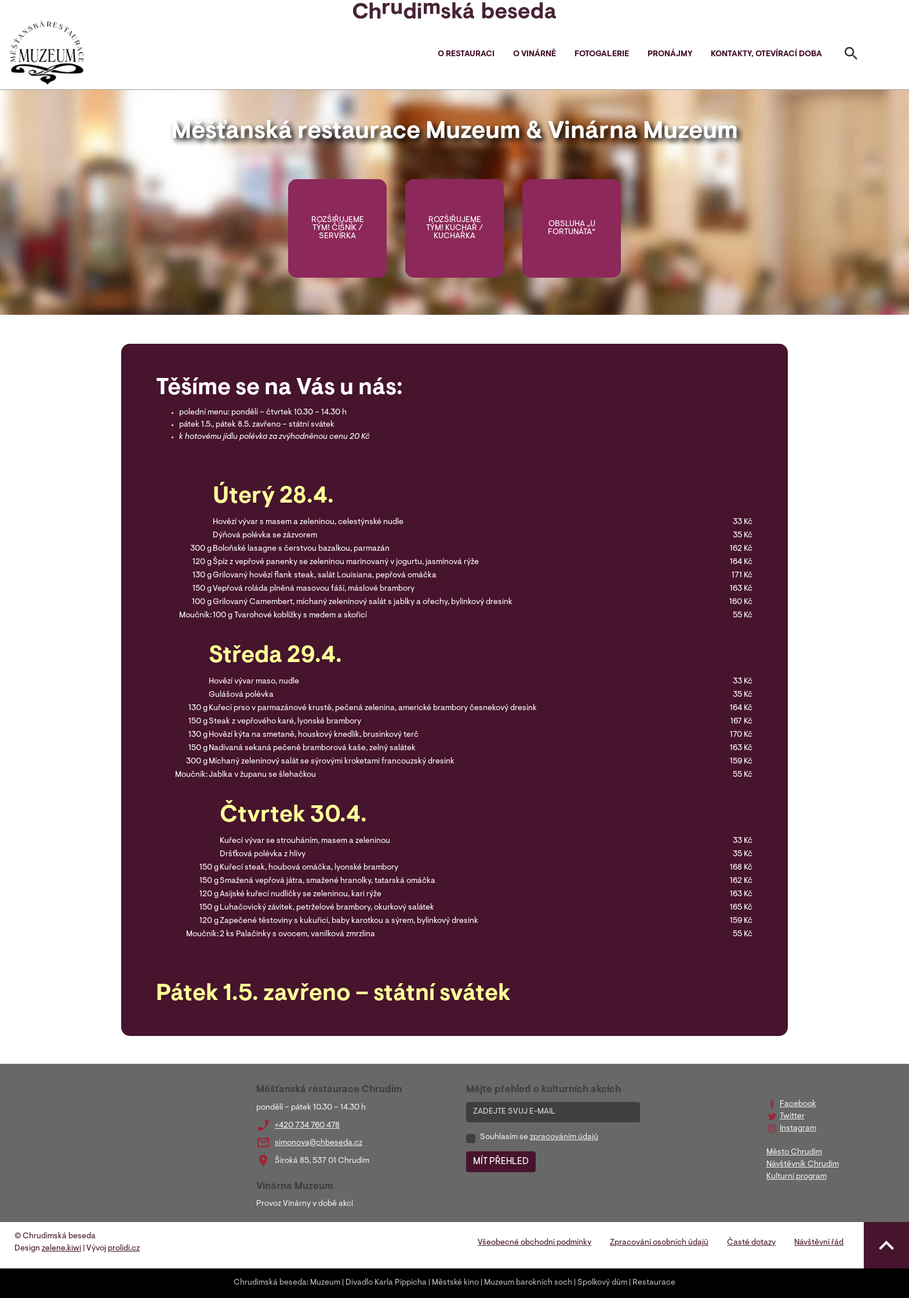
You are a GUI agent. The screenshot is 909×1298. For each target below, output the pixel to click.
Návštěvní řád (818, 1243)
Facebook (798, 1104)
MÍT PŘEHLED (501, 1161)
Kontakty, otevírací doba (766, 54)
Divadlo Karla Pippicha (386, 1283)
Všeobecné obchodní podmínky (534, 1243)
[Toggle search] (851, 55)
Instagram (798, 1129)
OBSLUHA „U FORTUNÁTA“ (571, 228)
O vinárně (534, 54)
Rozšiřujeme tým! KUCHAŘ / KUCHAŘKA (454, 228)
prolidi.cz (124, 1249)
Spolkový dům (602, 1283)
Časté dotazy (751, 1243)
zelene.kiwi (61, 1249)
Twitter (792, 1116)
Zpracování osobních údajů (659, 1243)
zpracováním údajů (564, 1137)
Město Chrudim (794, 1152)
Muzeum (325, 1283)
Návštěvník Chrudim (802, 1165)
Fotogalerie (602, 54)
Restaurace (653, 1283)
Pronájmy (670, 54)
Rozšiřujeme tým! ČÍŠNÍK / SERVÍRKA (337, 228)
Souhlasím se (539, 1137)
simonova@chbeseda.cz (318, 1143)
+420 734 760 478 (307, 1126)
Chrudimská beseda (270, 1283)
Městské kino (455, 1283)
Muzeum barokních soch (528, 1283)
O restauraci (466, 54)
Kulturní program (796, 1177)
